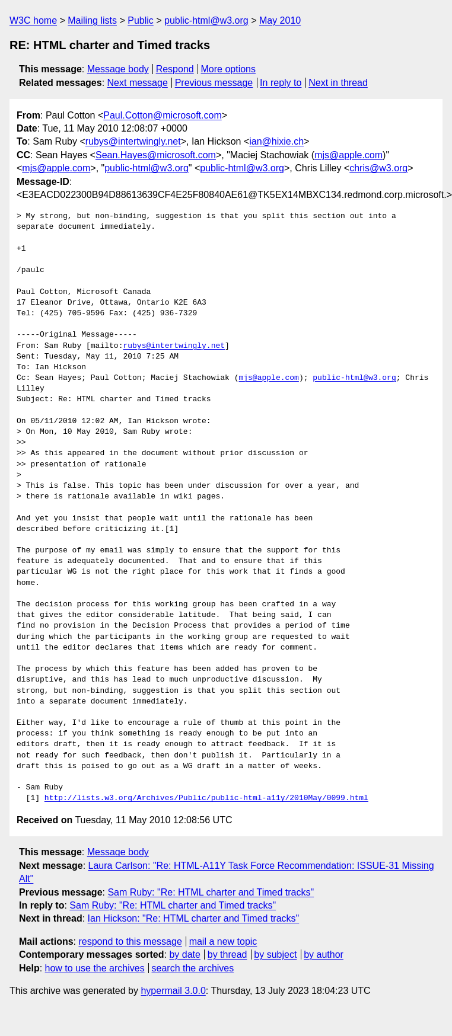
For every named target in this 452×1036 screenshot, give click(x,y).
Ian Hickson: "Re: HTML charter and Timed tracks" (194, 918)
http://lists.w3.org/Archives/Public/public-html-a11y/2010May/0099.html (206, 798)
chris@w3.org (378, 168)
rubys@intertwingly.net (133, 141)
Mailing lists (92, 20)
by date (184, 954)
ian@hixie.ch (276, 141)
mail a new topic (223, 941)
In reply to (280, 83)
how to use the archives (95, 968)
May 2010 (280, 20)
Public (141, 20)
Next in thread (338, 83)
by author (323, 954)
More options (228, 69)
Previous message (214, 83)
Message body (118, 69)
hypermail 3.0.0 (173, 991)
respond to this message (130, 941)
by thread (227, 954)
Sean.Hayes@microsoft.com (156, 155)
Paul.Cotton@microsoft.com (162, 115)
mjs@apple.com (348, 155)
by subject (275, 954)
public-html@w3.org (206, 20)
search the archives (193, 968)
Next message (137, 83)
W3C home (33, 20)
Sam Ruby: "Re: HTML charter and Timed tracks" (210, 892)
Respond (175, 69)
